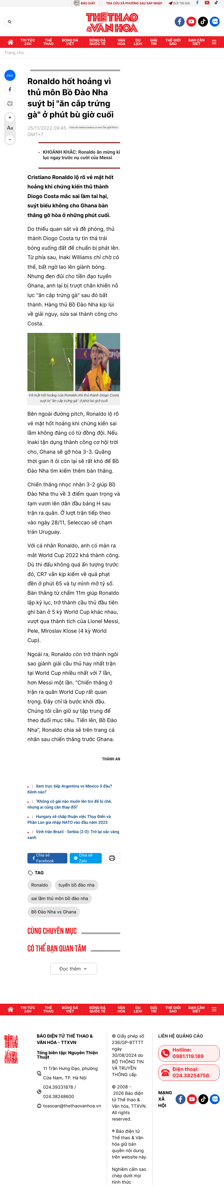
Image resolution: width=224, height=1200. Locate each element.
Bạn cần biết (196, 42)
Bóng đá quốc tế (97, 42)
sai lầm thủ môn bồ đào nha (59, 898)
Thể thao (48, 42)
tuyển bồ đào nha (77, 885)
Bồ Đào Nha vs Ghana (53, 912)
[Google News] (94, 133)
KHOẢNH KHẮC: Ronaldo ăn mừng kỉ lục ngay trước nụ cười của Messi (81, 154)
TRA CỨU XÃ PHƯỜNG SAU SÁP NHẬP (134, 3)
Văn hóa (121, 42)
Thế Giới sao (173, 42)
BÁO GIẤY (88, 3)
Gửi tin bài (179, 3)
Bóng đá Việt (70, 42)
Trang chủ (14, 53)
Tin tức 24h (27, 42)
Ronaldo (39, 885)
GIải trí (153, 42)
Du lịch (138, 42)
